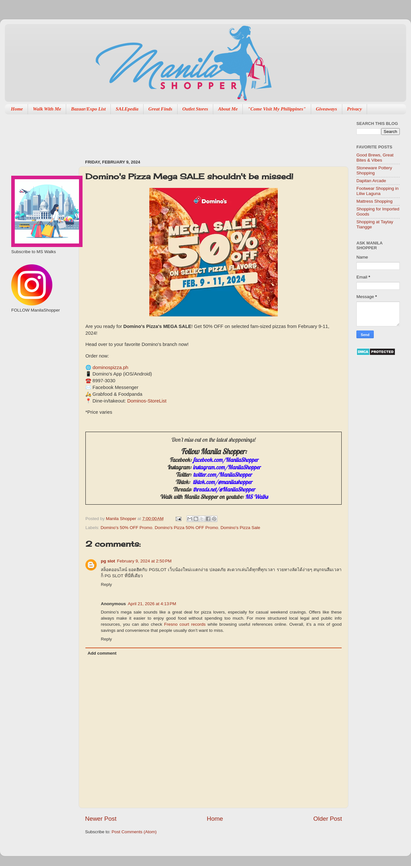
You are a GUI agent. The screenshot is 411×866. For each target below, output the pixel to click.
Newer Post (101, 818)
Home (17, 108)
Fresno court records (185, 624)
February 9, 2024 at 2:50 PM (144, 561)
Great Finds (160, 108)
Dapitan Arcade (371, 180)
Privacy (354, 108)
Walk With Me (47, 108)
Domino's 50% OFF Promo (126, 527)
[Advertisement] (202, 133)
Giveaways (326, 108)
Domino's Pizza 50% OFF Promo (186, 527)
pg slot (108, 561)
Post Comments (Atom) (134, 831)
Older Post (327, 818)
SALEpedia (127, 108)
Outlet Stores (195, 108)
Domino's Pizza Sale (240, 527)
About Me (228, 108)
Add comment (102, 653)
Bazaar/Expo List (88, 108)
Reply (106, 584)
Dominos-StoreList (146, 400)
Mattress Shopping (374, 201)
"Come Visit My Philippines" (277, 108)
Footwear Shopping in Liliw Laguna (377, 191)
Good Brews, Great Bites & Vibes (375, 158)
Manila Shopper (121, 518)
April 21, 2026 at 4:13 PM (152, 603)
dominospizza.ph (110, 367)
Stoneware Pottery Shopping (374, 170)
